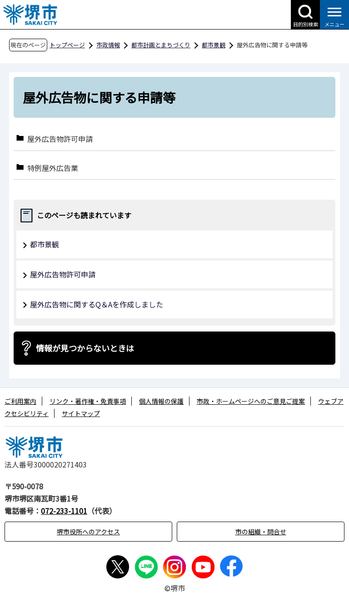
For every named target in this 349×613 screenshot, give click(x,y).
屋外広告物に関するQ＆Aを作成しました (96, 304)
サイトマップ (81, 413)
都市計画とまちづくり (160, 44)
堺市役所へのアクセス (88, 531)
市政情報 (108, 44)
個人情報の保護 (161, 401)
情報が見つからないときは (85, 348)
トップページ (67, 44)
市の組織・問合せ (260, 531)
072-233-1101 (64, 510)
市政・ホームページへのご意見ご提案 (251, 401)
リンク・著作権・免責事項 (88, 401)
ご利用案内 (20, 401)
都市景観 (213, 44)
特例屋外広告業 (52, 167)
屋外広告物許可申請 (60, 138)
